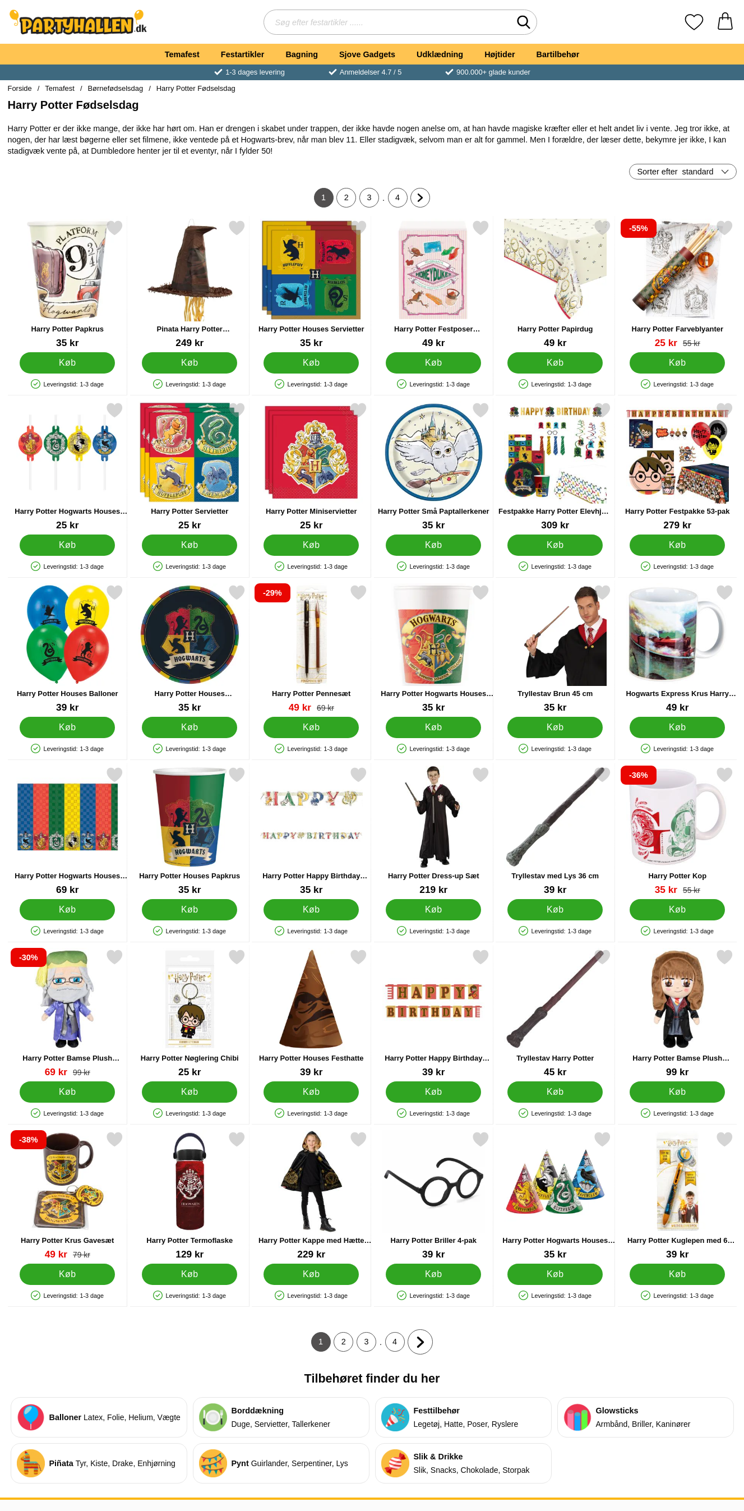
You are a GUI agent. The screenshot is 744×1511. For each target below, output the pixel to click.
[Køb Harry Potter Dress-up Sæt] (432, 909)
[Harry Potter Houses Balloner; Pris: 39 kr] (67, 649)
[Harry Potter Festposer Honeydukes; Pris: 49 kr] (433, 284)
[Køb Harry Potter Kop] (676, 909)
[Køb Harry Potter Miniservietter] (311, 545)
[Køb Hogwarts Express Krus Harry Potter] (676, 727)
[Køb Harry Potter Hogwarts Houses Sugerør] (67, 545)
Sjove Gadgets (367, 54)
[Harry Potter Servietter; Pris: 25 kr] (189, 466)
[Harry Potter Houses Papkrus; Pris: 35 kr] (189, 831)
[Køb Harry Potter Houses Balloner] (67, 727)
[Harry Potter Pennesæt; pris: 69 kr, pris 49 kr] (311, 649)
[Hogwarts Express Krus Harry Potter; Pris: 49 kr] (677, 649)
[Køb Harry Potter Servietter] (189, 545)
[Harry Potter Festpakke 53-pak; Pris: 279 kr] (677, 466)
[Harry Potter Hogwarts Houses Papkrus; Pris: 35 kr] (433, 649)
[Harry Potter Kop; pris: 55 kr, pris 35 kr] (677, 831)
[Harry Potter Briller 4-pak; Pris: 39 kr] (433, 1195)
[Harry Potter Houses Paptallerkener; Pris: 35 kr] (189, 649)
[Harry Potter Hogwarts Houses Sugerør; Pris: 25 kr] (67, 466)
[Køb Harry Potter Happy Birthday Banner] (432, 1092)
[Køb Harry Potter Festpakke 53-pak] (676, 545)
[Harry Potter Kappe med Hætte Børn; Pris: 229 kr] (311, 1195)
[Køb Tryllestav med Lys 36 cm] (555, 909)
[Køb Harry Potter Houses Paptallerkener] (189, 727)
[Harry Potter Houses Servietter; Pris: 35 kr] (311, 284)
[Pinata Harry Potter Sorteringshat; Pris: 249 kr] (189, 284)
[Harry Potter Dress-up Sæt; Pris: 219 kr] (433, 831)
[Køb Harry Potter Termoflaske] (189, 1274)
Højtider (499, 54)
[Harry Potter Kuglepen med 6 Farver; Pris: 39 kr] (677, 1195)
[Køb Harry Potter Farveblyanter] (676, 363)
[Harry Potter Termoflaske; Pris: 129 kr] (189, 1195)
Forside (20, 88)
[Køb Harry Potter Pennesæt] (311, 727)
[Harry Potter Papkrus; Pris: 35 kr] (67, 284)
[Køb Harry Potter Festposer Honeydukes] (432, 363)
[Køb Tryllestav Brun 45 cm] (555, 727)
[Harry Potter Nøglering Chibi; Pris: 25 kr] (189, 1013)
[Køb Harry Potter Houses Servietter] (311, 363)
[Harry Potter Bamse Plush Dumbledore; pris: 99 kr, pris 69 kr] (67, 1013)
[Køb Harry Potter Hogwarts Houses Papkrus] (432, 727)
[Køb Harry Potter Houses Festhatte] (311, 1092)
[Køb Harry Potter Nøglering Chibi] (189, 1092)
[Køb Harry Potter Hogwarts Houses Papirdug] (67, 909)
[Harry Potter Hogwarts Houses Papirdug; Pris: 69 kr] (67, 831)
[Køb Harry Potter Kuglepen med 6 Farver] (676, 1274)
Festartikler (243, 54)
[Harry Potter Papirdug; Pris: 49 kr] (555, 284)
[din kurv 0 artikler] (725, 22)
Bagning (301, 54)
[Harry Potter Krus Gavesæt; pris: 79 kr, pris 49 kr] (67, 1195)
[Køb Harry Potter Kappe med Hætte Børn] (311, 1274)
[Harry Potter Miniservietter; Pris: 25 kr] (311, 466)
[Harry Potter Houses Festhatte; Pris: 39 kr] (311, 1013)
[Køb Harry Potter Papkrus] (67, 363)
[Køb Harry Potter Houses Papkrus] (189, 909)
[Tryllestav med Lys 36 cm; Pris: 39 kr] (555, 831)
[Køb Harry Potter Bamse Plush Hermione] (676, 1092)
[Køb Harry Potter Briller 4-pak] (432, 1274)
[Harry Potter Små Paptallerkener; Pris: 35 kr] (433, 466)
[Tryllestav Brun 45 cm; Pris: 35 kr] (555, 649)
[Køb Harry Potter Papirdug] (555, 363)
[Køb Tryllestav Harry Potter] (555, 1092)
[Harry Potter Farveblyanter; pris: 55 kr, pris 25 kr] (677, 284)
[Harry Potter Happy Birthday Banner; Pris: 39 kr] (433, 1013)
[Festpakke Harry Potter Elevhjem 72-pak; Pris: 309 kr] (555, 466)
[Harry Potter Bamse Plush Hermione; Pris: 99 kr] (677, 1013)
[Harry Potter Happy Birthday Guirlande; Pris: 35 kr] (311, 831)
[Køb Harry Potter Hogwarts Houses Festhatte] (555, 1274)
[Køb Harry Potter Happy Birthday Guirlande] (311, 909)
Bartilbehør (558, 54)
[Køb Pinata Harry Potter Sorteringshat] (189, 363)
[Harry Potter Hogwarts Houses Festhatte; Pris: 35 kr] (555, 1195)
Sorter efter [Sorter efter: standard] (675, 171)
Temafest (182, 54)
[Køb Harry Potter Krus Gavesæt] (67, 1274)
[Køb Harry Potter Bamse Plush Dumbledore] (67, 1092)
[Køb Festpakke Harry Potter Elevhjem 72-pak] (555, 545)
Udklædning (440, 54)
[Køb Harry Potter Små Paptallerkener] (432, 545)
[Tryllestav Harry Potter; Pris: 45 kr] (555, 1013)
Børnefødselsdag (115, 88)
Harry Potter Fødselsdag (195, 88)
